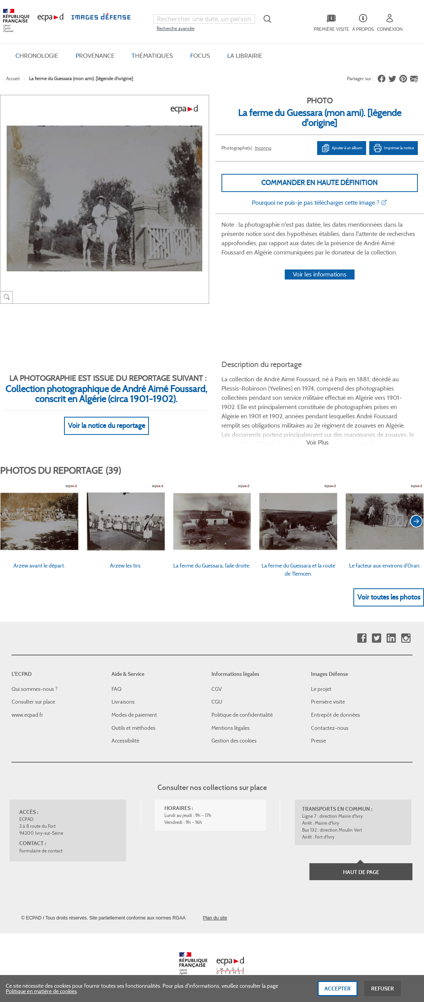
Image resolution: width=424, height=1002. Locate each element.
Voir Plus (317, 442)
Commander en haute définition (319, 183)
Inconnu (263, 148)
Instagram (405, 638)
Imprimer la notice (393, 148)
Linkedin (391, 638)
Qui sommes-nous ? (34, 688)
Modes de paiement (134, 714)
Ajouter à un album (341, 148)
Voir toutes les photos (388, 597)
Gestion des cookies (234, 740)
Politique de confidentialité (242, 714)
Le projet (321, 688)
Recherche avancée (175, 28)
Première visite (328, 701)
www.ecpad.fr (27, 714)
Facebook (362, 638)
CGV (216, 688)
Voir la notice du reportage (106, 425)
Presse (318, 740)
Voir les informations (319, 274)
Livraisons (123, 701)
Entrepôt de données (335, 714)
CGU (216, 701)
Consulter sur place (33, 701)
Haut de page (361, 872)
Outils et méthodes (133, 727)
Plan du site (215, 918)
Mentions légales (230, 727)
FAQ (116, 688)
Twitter (376, 638)
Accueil (13, 78)
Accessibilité (125, 740)
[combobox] (204, 19)
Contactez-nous (329, 727)
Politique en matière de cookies (41, 993)
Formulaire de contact (41, 851)
